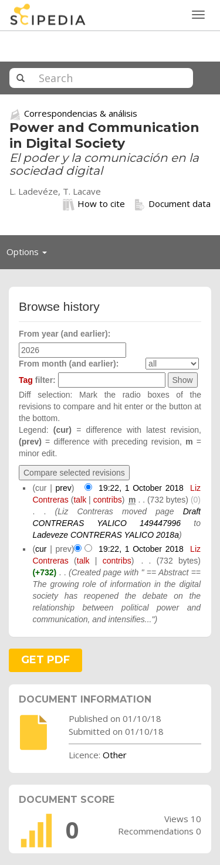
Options (29, 254)
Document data (172, 204)
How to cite (94, 204)
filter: (37, 380)
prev (64, 488)
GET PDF (45, 659)
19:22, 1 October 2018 (141, 488)
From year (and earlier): (64, 333)
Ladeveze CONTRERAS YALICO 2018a (105, 535)
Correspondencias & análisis (80, 113)
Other (115, 755)
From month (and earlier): (69, 363)
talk (79, 499)
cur (40, 549)
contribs (107, 499)
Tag (26, 380)
